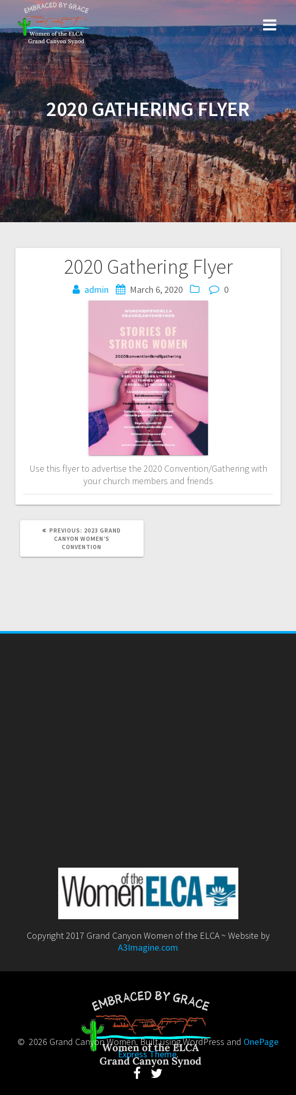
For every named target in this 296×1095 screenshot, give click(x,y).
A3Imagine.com (148, 947)
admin (96, 289)
